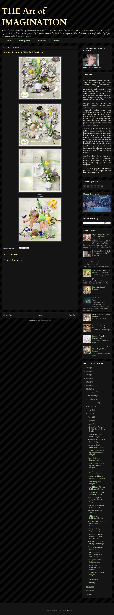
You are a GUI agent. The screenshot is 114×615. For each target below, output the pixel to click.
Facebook (41, 41)
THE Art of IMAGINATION (34, 17)
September (92, 403)
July (89, 410)
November (92, 396)
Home (10, 41)
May (90, 417)
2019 (88, 368)
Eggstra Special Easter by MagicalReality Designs (96, 453)
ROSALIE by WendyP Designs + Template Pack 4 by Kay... (96, 536)
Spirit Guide (96, 298)
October (91, 399)
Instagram (24, 41)
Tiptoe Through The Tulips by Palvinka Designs (95, 500)
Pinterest (57, 41)
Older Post (72, 315)
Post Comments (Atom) (44, 320)
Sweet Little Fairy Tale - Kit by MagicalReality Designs (101, 349)
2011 (88, 591)
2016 (88, 378)
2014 (88, 386)
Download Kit (40, 194)
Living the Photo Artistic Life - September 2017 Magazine (101, 253)
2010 (88, 594)
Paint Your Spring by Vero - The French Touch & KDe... (95, 554)
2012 (88, 587)
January (91, 583)
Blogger (69, 611)
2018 (88, 371)
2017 (88, 375)
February (91, 579)
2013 (88, 389)
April (90, 421)
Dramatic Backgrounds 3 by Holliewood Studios (97, 523)
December (92, 392)
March (90, 424)
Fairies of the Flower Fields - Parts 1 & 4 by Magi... (97, 429)
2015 (88, 382)
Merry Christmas (91, 194)
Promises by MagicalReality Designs (94, 567)
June (90, 413)
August (91, 406)
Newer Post (7, 315)
